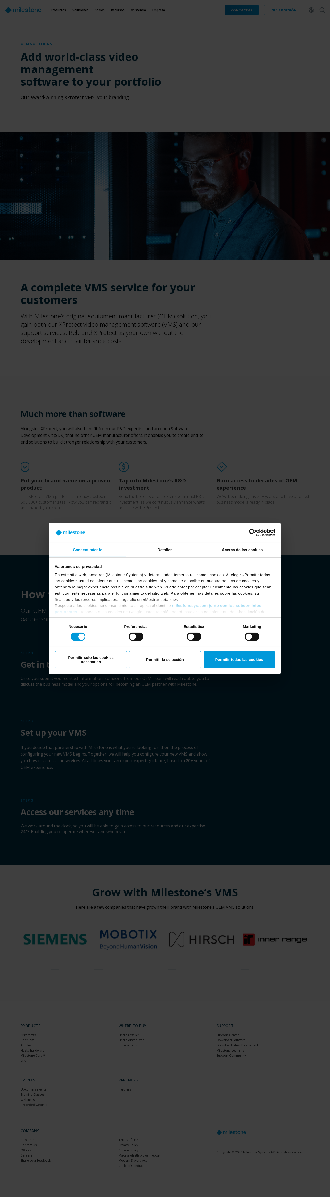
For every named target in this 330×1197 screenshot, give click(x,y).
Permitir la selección (165, 659)
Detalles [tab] (165, 549)
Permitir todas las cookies (239, 659)
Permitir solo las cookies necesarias (91, 659)
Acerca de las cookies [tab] (242, 549)
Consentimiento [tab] (88, 549)
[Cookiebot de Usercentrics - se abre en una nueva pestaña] (252, 532)
